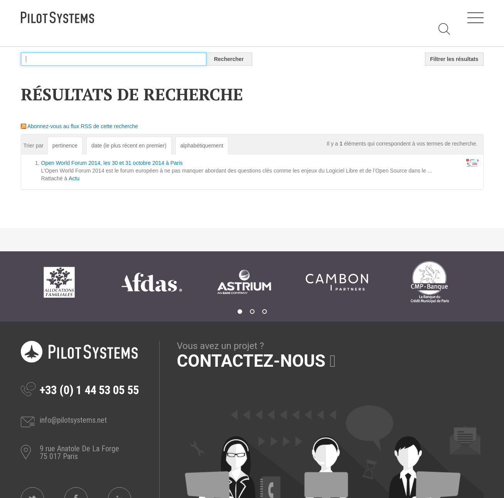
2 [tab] (252, 311)
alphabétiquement (201, 145)
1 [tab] (240, 311)
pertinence (65, 145)
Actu (74, 178)
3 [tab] (264, 311)
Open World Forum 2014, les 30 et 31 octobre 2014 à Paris (112, 163)
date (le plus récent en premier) (129, 145)
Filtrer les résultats (454, 59)
